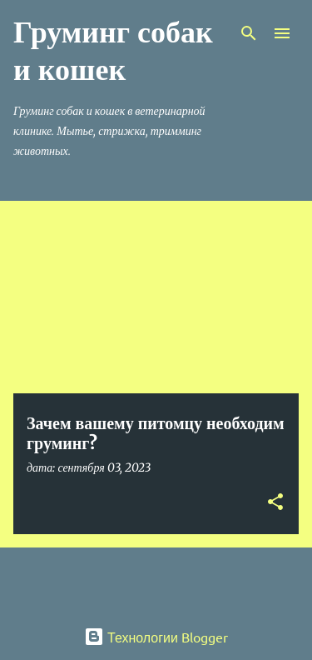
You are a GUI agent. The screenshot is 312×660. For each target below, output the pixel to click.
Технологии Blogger (156, 636)
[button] (275, 503)
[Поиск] (249, 33)
